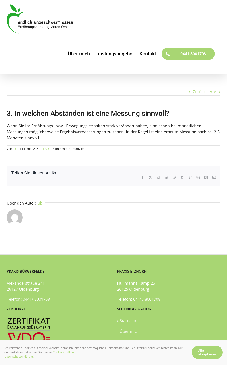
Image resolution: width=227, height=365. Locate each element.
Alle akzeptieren (207, 352)
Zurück (199, 91)
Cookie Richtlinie (63, 352)
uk (14, 149)
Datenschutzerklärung (19, 357)
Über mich (129, 331)
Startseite (128, 320)
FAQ (46, 149)
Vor (213, 91)
